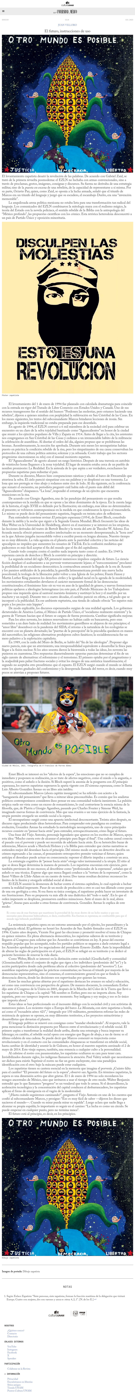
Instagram (12, 1350)
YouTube (11, 1347)
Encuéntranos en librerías (20, 1382)
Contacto (12, 1334)
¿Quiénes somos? (15, 1331)
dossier (5, 20)
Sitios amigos (14, 1385)
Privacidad (12, 1379)
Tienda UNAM (15, 1388)
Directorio (12, 1336)
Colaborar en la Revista (18, 1369)
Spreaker (11, 1358)
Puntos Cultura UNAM (19, 1391)
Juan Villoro (67, 25)
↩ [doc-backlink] (95, 1299)
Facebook (12, 1353)
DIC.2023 (129, 20)
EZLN (67, 20)
